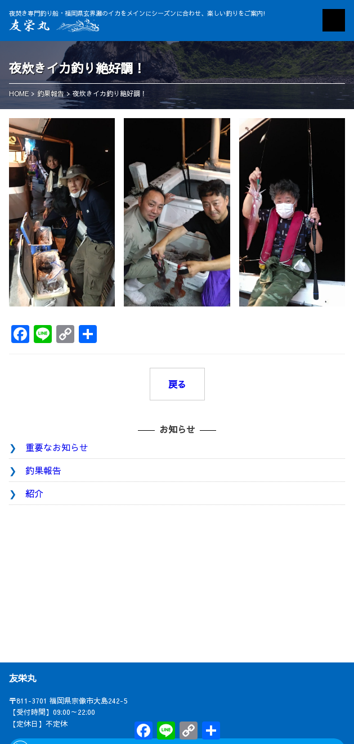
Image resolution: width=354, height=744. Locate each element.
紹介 (34, 493)
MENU (333, 20)
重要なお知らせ (56, 447)
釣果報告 (43, 470)
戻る (177, 384)
